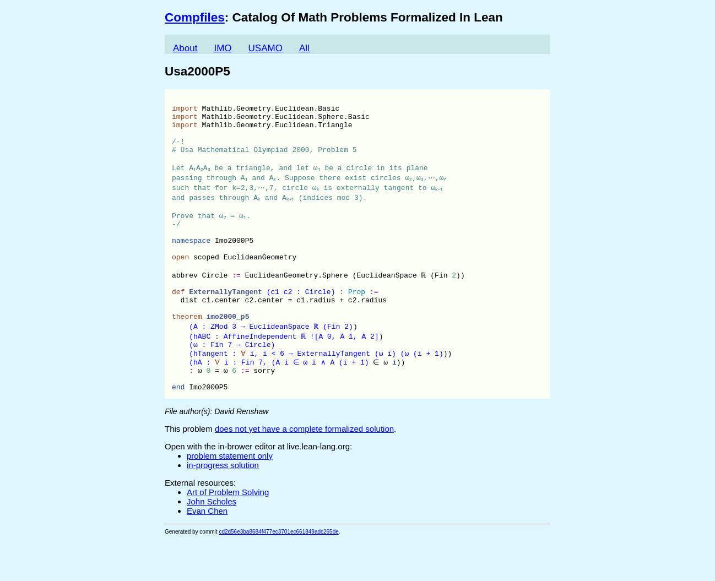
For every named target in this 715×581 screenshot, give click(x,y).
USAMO (265, 48)
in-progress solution (223, 507)
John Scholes (211, 543)
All (304, 48)
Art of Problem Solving (228, 534)
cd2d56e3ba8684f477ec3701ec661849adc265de (278, 574)
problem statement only (230, 497)
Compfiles (195, 17)
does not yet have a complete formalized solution (304, 470)
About (185, 48)
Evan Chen (207, 552)
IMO (222, 48)
